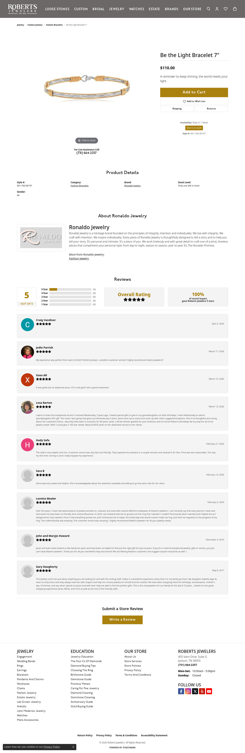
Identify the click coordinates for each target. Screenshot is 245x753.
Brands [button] (171, 8)
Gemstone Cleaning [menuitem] (83, 697)
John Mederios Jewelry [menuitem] (31, 711)
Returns (211, 109)
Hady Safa (42, 440)
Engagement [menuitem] (24, 656)
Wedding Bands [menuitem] (26, 661)
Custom (81, 8)
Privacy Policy (132, 670)
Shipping (177, 109)
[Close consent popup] (73, 747)
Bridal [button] (98, 8)
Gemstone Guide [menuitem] (81, 679)
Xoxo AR (41, 375)
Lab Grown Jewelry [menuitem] (29, 702)
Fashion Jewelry (35, 25)
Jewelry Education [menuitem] (82, 656)
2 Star (44, 300)
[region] (86, 88)
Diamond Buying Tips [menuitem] (83, 666)
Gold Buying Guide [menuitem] (82, 706)
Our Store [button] (192, 8)
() (94, 289)
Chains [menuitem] (21, 688)
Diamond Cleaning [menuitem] (82, 693)
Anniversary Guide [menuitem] (82, 702)
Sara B (40, 471)
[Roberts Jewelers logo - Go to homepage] (23, 9)
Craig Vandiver (46, 320)
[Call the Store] (187, 665)
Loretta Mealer (46, 498)
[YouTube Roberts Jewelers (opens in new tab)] (209, 691)
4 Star (44, 293)
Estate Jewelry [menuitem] (26, 697)
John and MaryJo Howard (52, 536)
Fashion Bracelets (54, 25)
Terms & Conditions (126, 735)
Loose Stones (57, 8)
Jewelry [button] (116, 8)
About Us (130, 656)
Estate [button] (154, 8)
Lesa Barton (44, 402)
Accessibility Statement (154, 735)
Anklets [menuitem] (21, 706)
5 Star (44, 289)
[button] (208, 8)
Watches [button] (136, 8)
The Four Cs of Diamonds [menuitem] (86, 661)
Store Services (133, 661)
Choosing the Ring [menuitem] (82, 670)
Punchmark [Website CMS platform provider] (129, 747)
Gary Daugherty (46, 566)
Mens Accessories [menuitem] (28, 720)
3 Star (44, 296)
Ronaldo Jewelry (132, 185)
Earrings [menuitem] (22, 670)
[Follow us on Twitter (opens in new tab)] (195, 691)
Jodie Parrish (44, 347)
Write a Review (122, 620)
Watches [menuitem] (22, 715)
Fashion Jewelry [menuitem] (27, 693)
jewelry (20, 25)
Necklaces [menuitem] (23, 684)
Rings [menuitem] (20, 666)
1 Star (44, 304)
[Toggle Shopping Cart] (235, 8)
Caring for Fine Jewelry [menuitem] (85, 688)
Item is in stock (194, 127)
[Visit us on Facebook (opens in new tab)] (181, 691)
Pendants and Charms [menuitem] (30, 679)
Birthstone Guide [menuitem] (81, 675)
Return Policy (85, 735)
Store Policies (132, 666)
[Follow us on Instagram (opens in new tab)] (188, 691)
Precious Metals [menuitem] (80, 684)
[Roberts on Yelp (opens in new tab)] (202, 691)
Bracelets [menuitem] (22, 675)
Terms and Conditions (137, 675)
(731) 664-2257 (87, 153)
